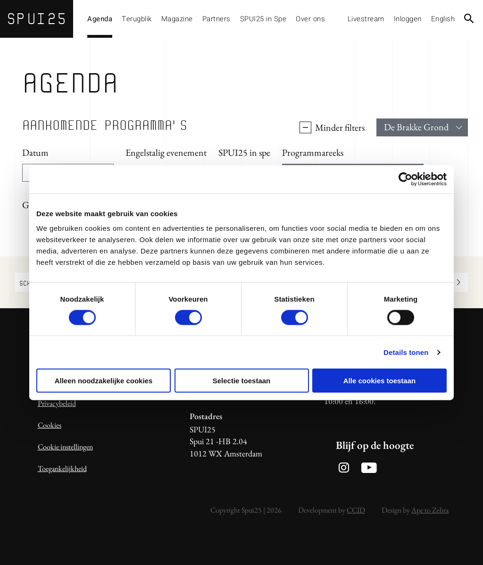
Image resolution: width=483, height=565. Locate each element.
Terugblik (137, 19)
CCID (356, 510)
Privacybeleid (57, 403)
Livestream (366, 19)
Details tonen (405, 352)
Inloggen (408, 19)
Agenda (99, 19)
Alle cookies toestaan (379, 381)
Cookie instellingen (65, 447)
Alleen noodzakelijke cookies (104, 381)
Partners (216, 19)
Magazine (177, 19)
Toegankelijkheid (62, 468)
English (443, 19)
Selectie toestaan (242, 381)
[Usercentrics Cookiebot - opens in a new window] (405, 179)
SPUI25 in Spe (263, 19)
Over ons (310, 19)
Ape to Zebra (430, 510)
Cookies (49, 425)
